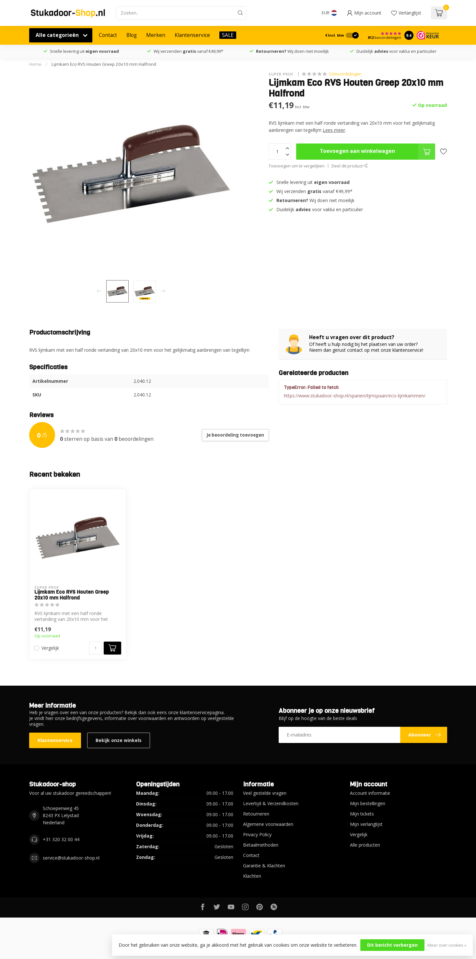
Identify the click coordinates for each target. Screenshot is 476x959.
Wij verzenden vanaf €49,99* (188, 51)
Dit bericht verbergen (392, 945)
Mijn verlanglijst (366, 824)
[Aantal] (95, 648)
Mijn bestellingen (367, 803)
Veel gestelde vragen (264, 793)
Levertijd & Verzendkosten (270, 803)
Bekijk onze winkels (119, 740)
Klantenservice (192, 35)
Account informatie (370, 793)
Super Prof (282, 74)
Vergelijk (50, 647)
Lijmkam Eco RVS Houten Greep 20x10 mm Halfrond (104, 64)
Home (35, 64)
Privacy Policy (257, 834)
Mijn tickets (362, 814)
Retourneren (256, 814)
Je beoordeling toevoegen (235, 435)
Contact (108, 35)
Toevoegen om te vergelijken (297, 166)
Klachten (252, 876)
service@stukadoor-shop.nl (71, 858)
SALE (228, 35)
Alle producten (365, 845)
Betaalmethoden (260, 845)
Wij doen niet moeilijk (292, 51)
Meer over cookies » (446, 945)
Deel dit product (349, 166)
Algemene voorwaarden (268, 824)
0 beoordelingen (345, 74)
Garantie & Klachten (264, 865)
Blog (131, 35)
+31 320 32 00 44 (61, 839)
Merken (155, 35)
